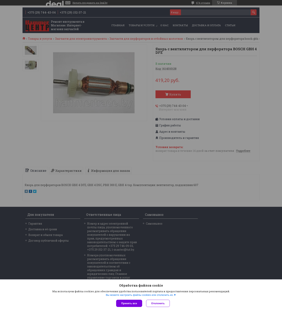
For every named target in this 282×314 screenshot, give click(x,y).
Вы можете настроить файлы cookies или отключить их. (140, 294)
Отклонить (158, 303)
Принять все (129, 303)
